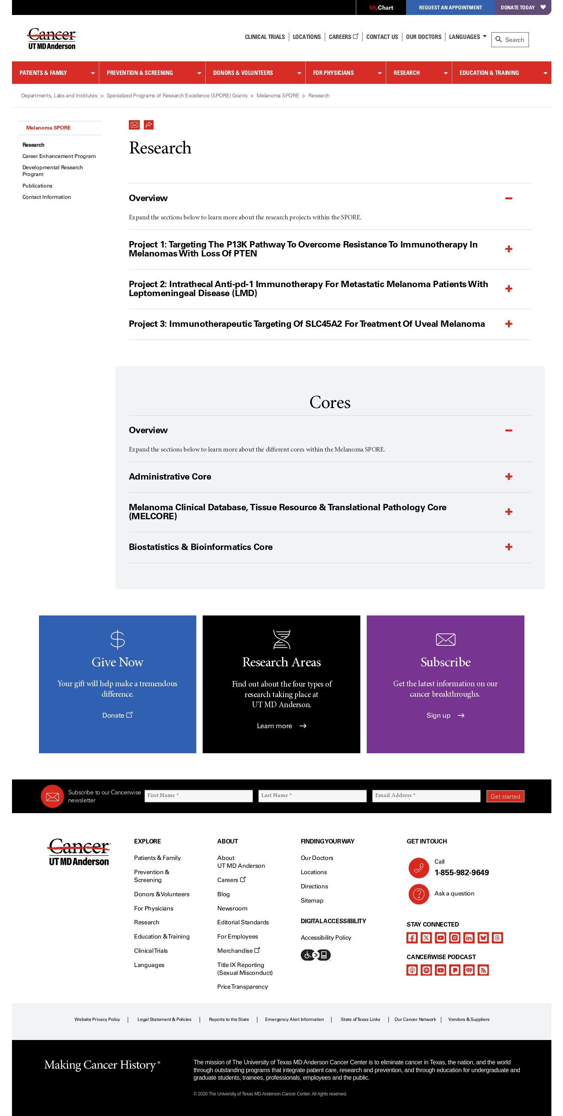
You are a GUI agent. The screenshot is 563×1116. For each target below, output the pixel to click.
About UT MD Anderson (241, 861)
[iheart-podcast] (469, 970)
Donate (117, 715)
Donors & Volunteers (243, 72)
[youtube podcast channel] (440, 970)
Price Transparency (242, 986)
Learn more (281, 726)
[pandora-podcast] (455, 970)
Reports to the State (229, 1019)
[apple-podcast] (412, 970)
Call (476, 868)
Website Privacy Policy (97, 1019)
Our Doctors (423, 36)
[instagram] (455, 937)
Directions (314, 886)
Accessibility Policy (326, 937)
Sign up (445, 715)
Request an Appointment (450, 7)
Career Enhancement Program (59, 156)
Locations (314, 872)
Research (407, 72)
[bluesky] (483, 937)
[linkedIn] (469, 937)
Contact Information (47, 197)
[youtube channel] (440, 937)
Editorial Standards (243, 922)
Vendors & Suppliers (469, 1019)
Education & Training (489, 72)
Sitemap (312, 900)
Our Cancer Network (415, 1019)
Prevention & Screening (140, 72)
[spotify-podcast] (426, 970)
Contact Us (382, 36)
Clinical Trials (265, 36)
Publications (37, 186)
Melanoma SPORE (48, 127)
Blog (223, 894)
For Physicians (333, 72)
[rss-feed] (483, 970)
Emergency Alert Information (294, 1019)
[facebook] (412, 937)
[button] (134, 122)
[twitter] (426, 937)
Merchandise (238, 950)
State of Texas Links (360, 1019)
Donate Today (523, 7)
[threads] (497, 937)
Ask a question (450, 896)
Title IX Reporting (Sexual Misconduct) (245, 968)
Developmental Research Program (52, 170)
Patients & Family (43, 72)
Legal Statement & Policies (164, 1019)
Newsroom (232, 908)
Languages (464, 36)
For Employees (237, 936)
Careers (343, 36)
